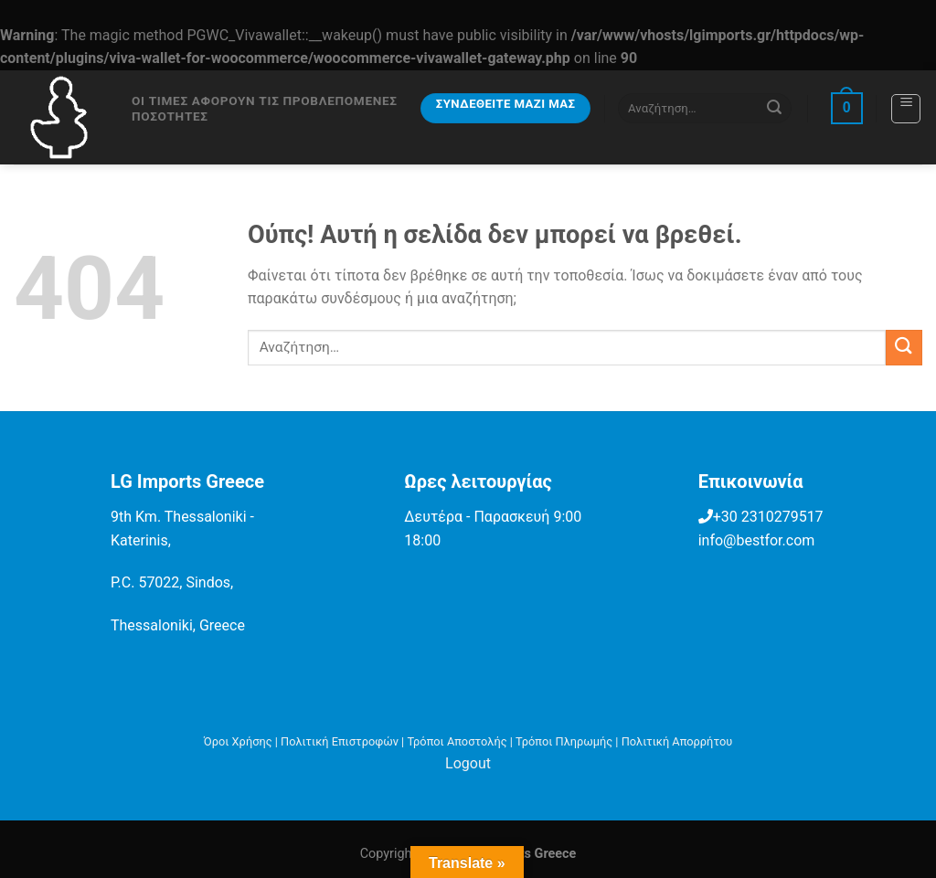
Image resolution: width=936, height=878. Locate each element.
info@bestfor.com (756, 540)
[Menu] (905, 108)
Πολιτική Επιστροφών (340, 741)
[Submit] (775, 108)
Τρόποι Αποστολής (456, 741)
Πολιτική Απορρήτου (677, 741)
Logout (468, 763)
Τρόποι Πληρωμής (564, 741)
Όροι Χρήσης (238, 741)
